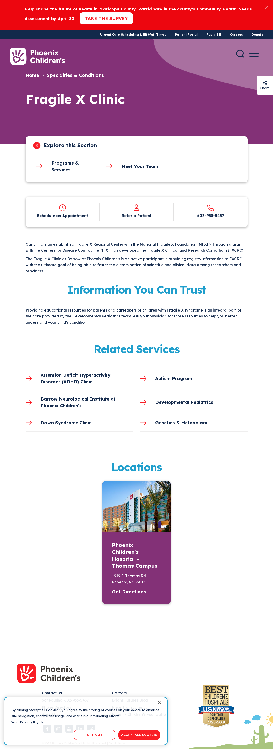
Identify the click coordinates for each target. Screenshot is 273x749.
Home (32, 75)
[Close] (266, 7)
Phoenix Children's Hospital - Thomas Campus (134, 555)
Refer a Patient (137, 215)
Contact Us (52, 693)
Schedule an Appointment (62, 215)
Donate (257, 34)
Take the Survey (106, 18)
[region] (86, 721)
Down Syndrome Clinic (66, 423)
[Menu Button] (254, 54)
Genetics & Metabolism (181, 423)
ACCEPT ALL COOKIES (139, 735)
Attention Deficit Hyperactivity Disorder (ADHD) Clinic (76, 378)
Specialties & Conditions (75, 75)
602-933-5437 (210, 215)
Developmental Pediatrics (184, 402)
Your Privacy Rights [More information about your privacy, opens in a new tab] (27, 722)
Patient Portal (186, 34)
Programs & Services (65, 166)
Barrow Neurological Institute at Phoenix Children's (78, 402)
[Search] (240, 53)
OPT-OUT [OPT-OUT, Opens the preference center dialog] (94, 735)
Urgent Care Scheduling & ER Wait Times (133, 34)
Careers (236, 34)
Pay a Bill (213, 34)
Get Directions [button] (129, 591)
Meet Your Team (139, 166)
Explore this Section (70, 145)
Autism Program (173, 378)
